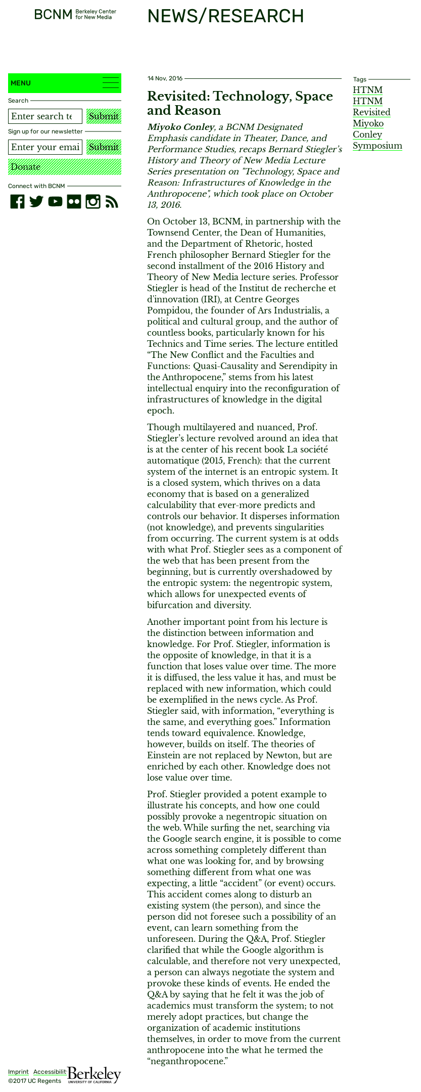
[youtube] (55, 201)
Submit (104, 116)
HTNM (368, 90)
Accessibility (51, 1071)
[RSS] (112, 201)
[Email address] (45, 147)
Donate (25, 167)
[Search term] (45, 116)
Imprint (18, 1071)
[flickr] (74, 201)
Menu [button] (65, 82)
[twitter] (36, 201)
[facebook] (17, 201)
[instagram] (92, 201)
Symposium (377, 146)
